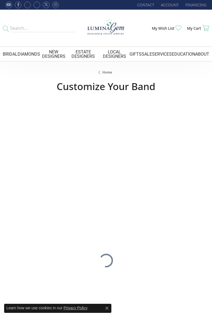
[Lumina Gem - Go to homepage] (106, 28)
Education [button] (183, 54)
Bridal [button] (10, 54)
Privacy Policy (75, 308)
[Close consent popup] (107, 308)
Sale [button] (147, 54)
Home (107, 72)
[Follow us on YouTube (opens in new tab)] (8, 5)
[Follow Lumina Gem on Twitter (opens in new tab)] (46, 5)
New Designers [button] (53, 54)
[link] (145, 5)
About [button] (202, 54)
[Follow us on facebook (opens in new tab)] (18, 5)
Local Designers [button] (114, 54)
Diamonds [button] (29, 54)
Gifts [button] (136, 54)
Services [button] (162, 54)
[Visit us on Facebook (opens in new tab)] (27, 5)
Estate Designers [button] (83, 54)
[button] (169, 5)
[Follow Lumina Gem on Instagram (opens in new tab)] (55, 5)
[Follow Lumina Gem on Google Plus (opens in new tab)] (37, 5)
